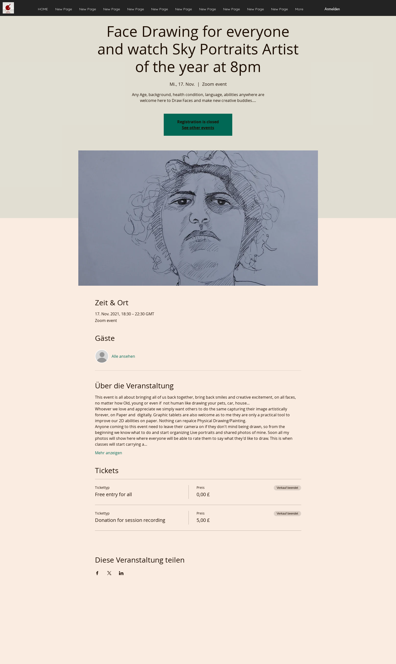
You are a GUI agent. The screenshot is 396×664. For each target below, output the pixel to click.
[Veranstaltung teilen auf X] (109, 573)
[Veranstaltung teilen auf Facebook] (97, 573)
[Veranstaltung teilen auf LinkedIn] (121, 573)
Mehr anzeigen (108, 452)
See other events (198, 127)
